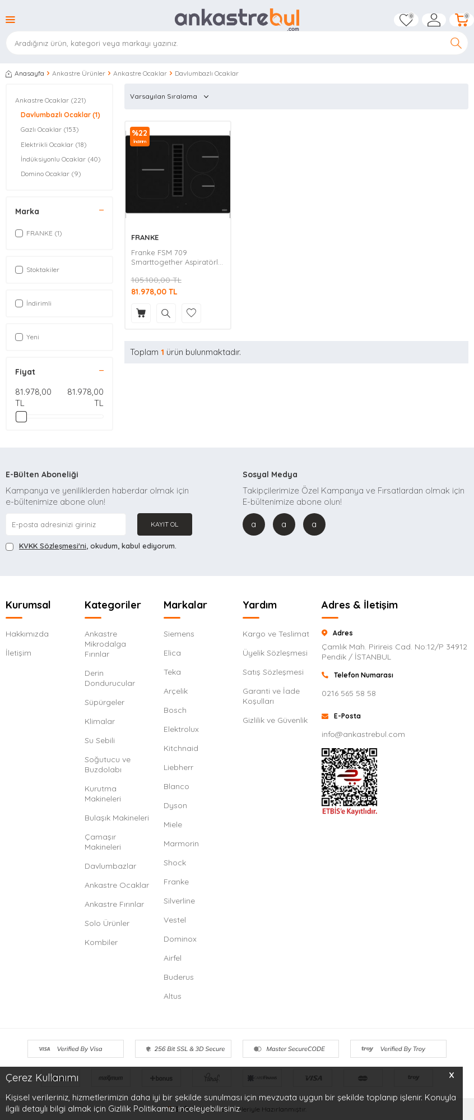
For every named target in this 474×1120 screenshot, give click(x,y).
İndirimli (33, 303)
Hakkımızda (27, 634)
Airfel (173, 958)
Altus (173, 996)
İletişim (18, 653)
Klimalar (100, 721)
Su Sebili (100, 740)
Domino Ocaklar (51, 173)
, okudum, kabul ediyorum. (91, 546)
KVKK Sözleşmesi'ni (52, 545)
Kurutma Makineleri (103, 793)
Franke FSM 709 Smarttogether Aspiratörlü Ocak (176, 257)
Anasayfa (25, 73)
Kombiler (101, 942)
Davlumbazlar (110, 866)
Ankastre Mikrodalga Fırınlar (105, 644)
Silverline (179, 901)
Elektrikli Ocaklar (54, 144)
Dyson (175, 805)
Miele (173, 824)
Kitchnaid (181, 748)
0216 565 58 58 (349, 693)
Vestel (175, 920)
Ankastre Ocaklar (140, 73)
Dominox (180, 939)
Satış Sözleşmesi (273, 672)
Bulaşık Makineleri (117, 818)
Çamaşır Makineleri (103, 842)
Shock (175, 863)
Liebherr (178, 767)
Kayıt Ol (164, 524)
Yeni (27, 337)
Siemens (179, 634)
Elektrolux (181, 729)
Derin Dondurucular (110, 678)
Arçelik (176, 691)
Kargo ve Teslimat (276, 634)
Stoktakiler (37, 269)
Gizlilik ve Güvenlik (275, 720)
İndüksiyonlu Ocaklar (61, 159)
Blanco (176, 786)
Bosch (175, 710)
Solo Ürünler (107, 923)
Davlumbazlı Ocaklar (60, 114)
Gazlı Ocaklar (50, 129)
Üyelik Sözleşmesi (275, 653)
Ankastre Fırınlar (114, 904)
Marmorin (181, 843)
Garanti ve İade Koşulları (271, 696)
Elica (172, 653)
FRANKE (145, 237)
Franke (176, 882)
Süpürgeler (104, 702)
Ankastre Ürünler (78, 73)
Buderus (179, 977)
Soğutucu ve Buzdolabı (108, 764)
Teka (172, 672)
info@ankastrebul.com (363, 734)
